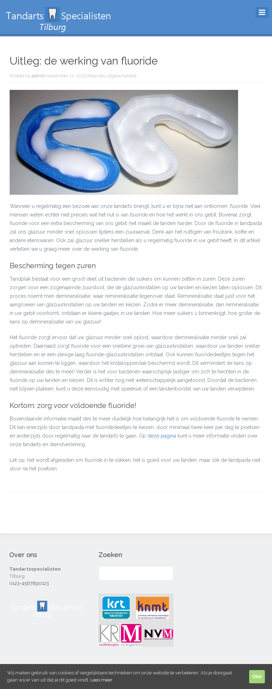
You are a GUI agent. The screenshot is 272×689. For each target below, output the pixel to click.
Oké (257, 676)
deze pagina (161, 436)
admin (38, 75)
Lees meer (101, 680)
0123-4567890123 (29, 583)
